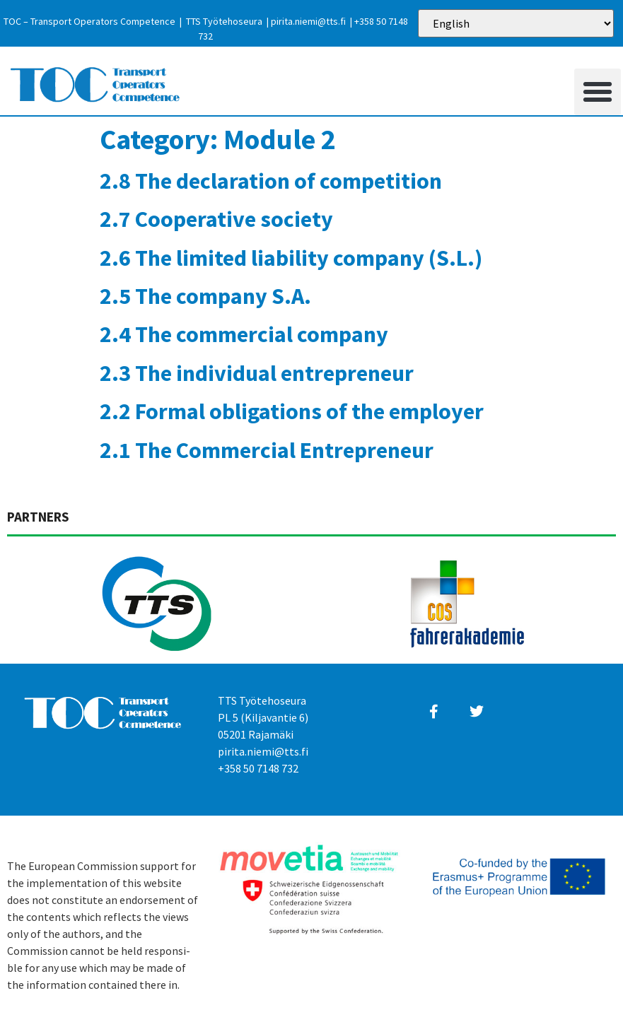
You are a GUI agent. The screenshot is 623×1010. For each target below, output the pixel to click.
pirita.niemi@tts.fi (308, 21)
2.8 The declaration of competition (271, 181)
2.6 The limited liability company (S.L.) (291, 258)
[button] (597, 92)
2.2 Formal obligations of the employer (292, 411)
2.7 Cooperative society (216, 219)
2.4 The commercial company (244, 334)
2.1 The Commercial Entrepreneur (266, 450)
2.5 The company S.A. (205, 296)
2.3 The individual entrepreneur (257, 373)
